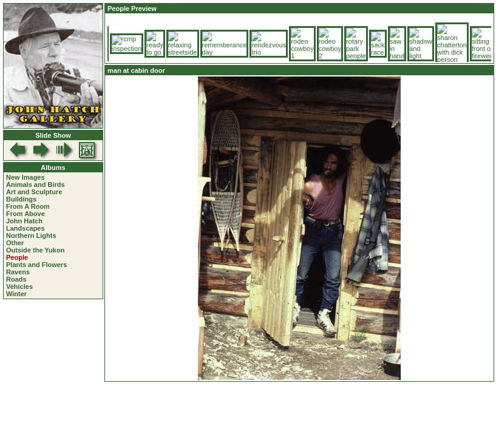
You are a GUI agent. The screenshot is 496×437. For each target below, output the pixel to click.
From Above (25, 213)
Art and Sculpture (34, 191)
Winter (16, 293)
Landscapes (25, 228)
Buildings (21, 199)
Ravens (18, 272)
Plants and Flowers (36, 264)
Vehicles (19, 286)
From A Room (28, 206)
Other (15, 242)
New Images (25, 177)
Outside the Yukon (35, 250)
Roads (16, 279)
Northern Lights (31, 235)
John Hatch (24, 221)
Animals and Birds (35, 184)
